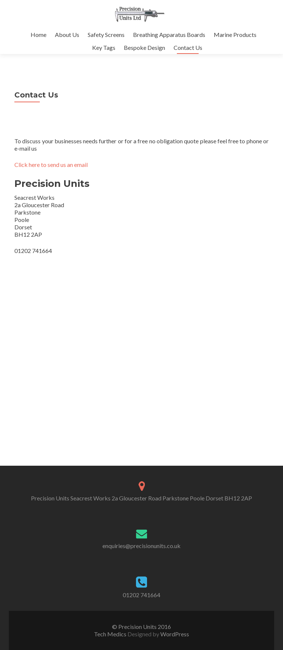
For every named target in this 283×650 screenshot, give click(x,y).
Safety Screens (106, 34)
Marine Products (235, 34)
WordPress (174, 633)
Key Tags (103, 47)
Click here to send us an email (51, 164)
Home (38, 34)
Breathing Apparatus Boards (169, 34)
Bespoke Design (144, 47)
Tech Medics (110, 633)
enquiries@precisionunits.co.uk (141, 545)
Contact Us (188, 47)
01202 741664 (141, 594)
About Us (67, 34)
